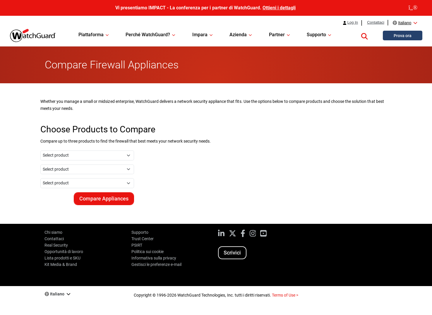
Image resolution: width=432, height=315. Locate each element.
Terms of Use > (285, 295)
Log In (352, 22)
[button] (364, 35)
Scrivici (232, 253)
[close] (413, 7)
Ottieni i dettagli (279, 8)
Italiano (404, 22)
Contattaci (375, 22)
